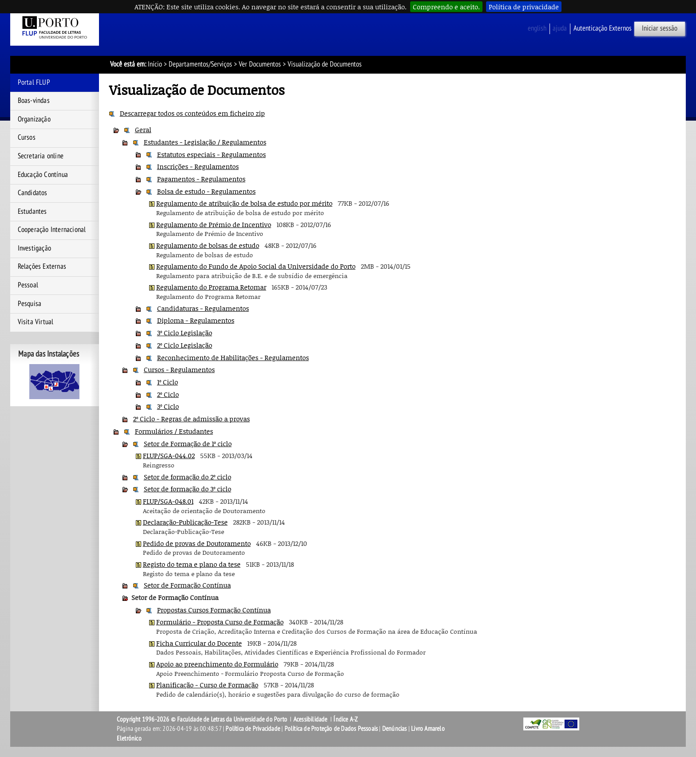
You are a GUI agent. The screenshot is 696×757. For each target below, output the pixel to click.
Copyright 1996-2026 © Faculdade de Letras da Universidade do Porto (203, 719)
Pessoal (28, 285)
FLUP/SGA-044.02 (169, 455)
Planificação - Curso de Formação (207, 684)
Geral (143, 129)
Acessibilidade (310, 719)
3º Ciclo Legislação (184, 332)
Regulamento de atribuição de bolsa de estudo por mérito (244, 203)
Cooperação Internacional (52, 229)
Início (155, 64)
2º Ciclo (168, 394)
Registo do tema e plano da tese (192, 564)
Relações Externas (42, 266)
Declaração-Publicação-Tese (185, 522)
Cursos (27, 137)
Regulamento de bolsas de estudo (207, 245)
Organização (34, 119)
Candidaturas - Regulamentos (203, 308)
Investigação (34, 248)
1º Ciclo (167, 381)
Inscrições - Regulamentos (198, 166)
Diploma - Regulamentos (195, 320)
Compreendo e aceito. (446, 6)
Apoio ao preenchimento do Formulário (217, 663)
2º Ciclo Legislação (184, 345)
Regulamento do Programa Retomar (211, 286)
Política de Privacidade (252, 729)
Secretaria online (40, 156)
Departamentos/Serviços (200, 64)
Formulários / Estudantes (174, 431)
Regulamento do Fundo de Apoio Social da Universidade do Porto (256, 266)
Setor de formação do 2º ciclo (187, 476)
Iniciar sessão (659, 28)
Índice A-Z (345, 719)
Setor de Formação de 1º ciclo (188, 443)
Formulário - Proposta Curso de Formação (220, 621)
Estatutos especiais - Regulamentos (211, 154)
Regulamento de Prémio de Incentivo (213, 224)
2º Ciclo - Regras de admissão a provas (191, 418)
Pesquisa (30, 303)
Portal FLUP (34, 82)
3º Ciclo (168, 406)
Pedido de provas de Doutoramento (197, 543)
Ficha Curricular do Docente (199, 643)
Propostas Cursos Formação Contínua (214, 609)
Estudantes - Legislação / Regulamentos (205, 141)
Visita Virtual (36, 322)
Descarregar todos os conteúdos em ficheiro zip (192, 113)
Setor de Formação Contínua (187, 584)
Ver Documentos (260, 64)
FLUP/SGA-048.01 (168, 501)
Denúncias (394, 729)
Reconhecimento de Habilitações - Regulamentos (233, 357)
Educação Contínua (43, 174)
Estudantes (32, 211)
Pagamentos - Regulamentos (201, 178)
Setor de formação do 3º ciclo (187, 488)
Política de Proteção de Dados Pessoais (331, 729)
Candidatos (32, 192)
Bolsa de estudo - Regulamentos (206, 191)
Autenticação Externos (602, 28)
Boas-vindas (34, 100)
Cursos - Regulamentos (179, 369)
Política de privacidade (524, 6)
